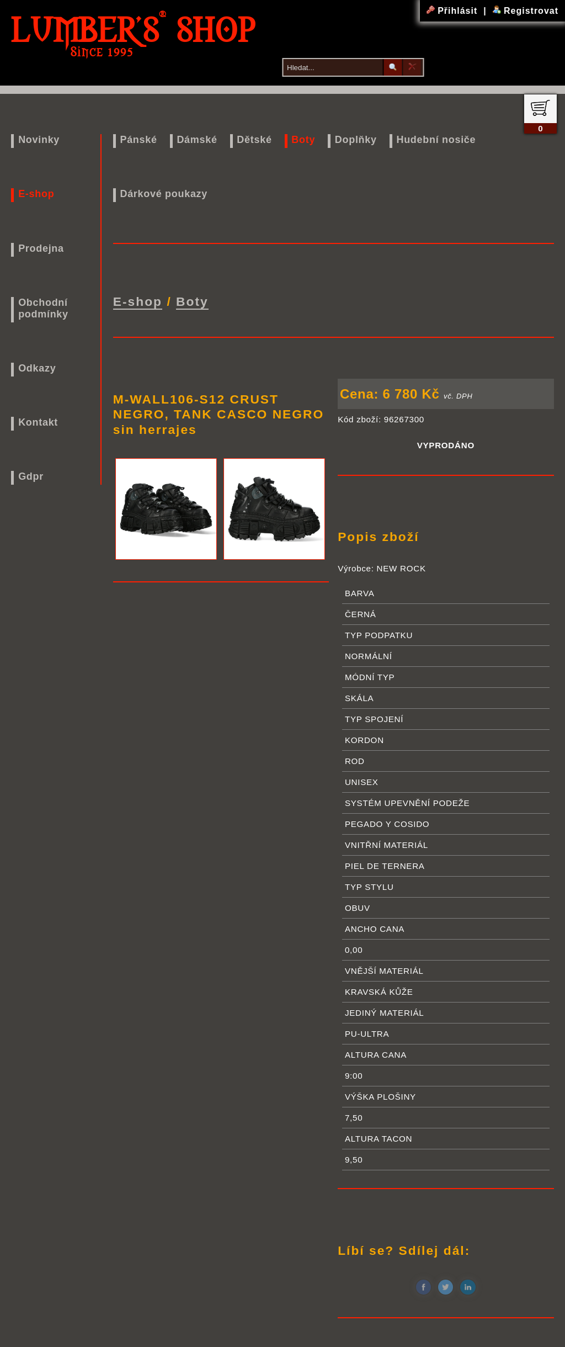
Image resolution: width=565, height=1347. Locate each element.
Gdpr (31, 476)
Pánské (138, 139)
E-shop (36, 193)
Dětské (254, 139)
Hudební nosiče (436, 139)
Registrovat (525, 10)
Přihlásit (454, 10)
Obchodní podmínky (43, 308)
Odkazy (37, 368)
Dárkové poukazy (163, 193)
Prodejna (41, 248)
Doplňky (356, 139)
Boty (303, 139)
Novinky (39, 139)
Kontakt (38, 422)
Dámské (197, 139)
